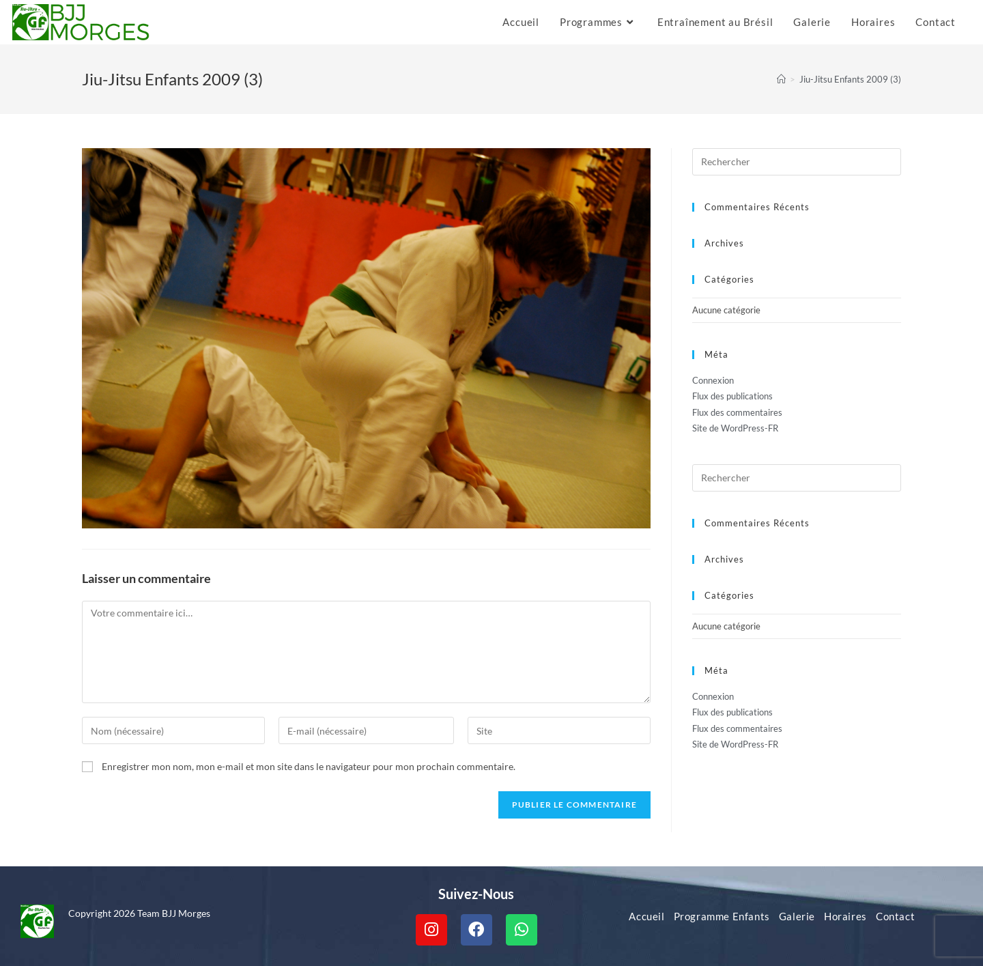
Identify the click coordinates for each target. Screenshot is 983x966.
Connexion (713, 380)
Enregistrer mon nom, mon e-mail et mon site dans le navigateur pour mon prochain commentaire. (308, 766)
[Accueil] (781, 79)
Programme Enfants (722, 916)
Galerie (797, 916)
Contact (895, 916)
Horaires (845, 916)
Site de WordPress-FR (735, 428)
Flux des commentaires (737, 412)
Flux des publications (732, 395)
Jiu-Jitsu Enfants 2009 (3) (850, 79)
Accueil (646, 916)
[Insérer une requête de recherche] (796, 161)
